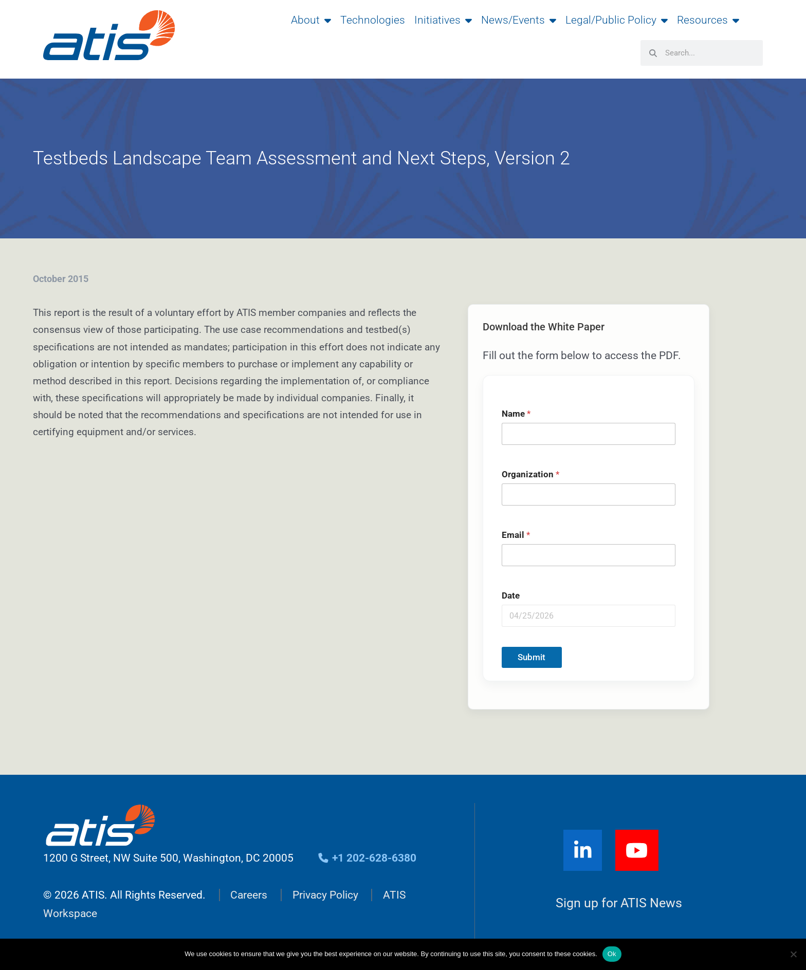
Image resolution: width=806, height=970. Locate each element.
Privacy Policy (325, 895)
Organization (530, 474)
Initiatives (443, 20)
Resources (708, 20)
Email (516, 535)
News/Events (518, 20)
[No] (793, 954)
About (311, 20)
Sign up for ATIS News (619, 903)
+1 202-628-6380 (367, 858)
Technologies (372, 20)
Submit (531, 657)
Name (516, 414)
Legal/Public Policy (616, 20)
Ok (612, 954)
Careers (248, 895)
